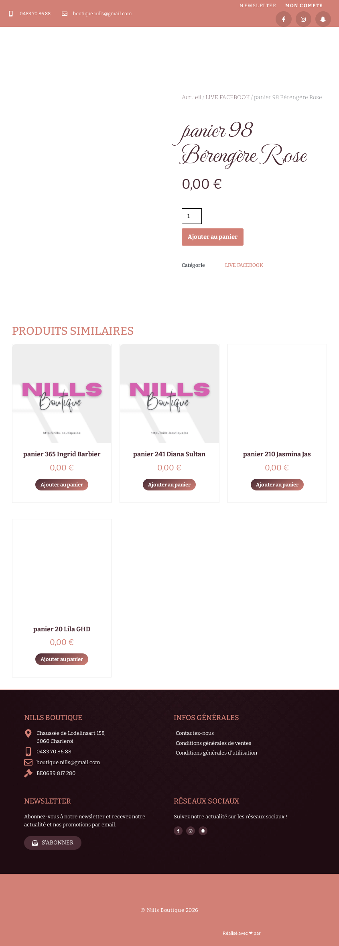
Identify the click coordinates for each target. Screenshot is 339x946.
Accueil (191, 97)
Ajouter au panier (213, 236)
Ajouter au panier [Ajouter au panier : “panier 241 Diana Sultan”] (169, 485)
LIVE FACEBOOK (227, 97)
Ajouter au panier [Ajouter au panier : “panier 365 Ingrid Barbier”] (62, 485)
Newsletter (258, 5)
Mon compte (304, 5)
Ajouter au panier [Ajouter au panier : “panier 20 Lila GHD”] (62, 659)
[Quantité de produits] (192, 216)
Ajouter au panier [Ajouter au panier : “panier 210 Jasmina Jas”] (277, 485)
